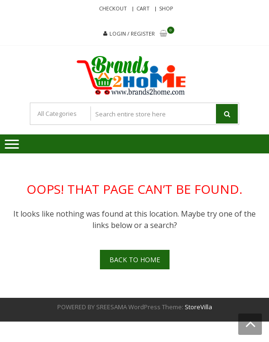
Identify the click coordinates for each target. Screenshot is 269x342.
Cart (143, 8)
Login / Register (132, 33)
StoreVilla (198, 307)
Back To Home (134, 259)
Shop (166, 8)
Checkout (113, 8)
